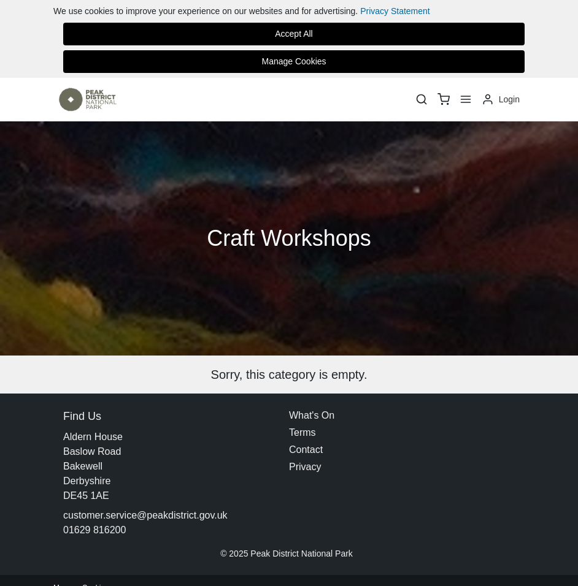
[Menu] (466, 99)
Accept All (293, 34)
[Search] (421, 99)
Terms (302, 432)
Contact (306, 449)
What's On (311, 415)
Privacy (305, 467)
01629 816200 (94, 530)
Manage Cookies (293, 61)
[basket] (444, 99)
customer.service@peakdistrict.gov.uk (145, 515)
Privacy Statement (395, 11)
